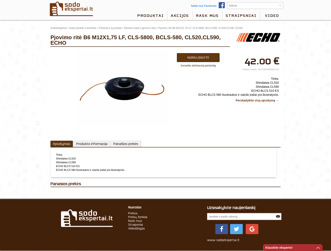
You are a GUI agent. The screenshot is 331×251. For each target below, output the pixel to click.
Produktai (150, 15)
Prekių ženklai (137, 217)
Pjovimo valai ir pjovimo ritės (140, 28)
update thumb (59, 52)
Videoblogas (136, 228)
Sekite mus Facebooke (209, 5)
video (272, 15)
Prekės (133, 213)
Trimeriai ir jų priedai (110, 28)
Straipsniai (241, 15)
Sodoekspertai (58, 28)
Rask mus (207, 15)
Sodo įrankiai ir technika (82, 28)
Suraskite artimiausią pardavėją (198, 65)
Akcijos (180, 15)
